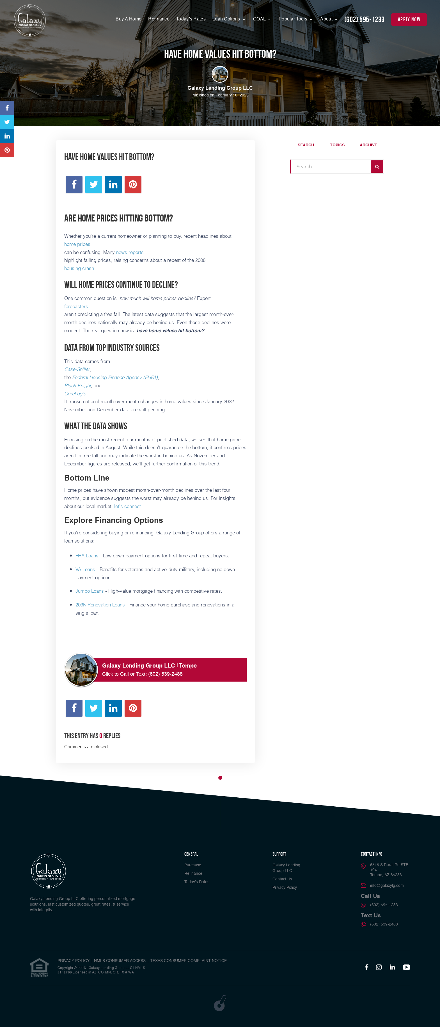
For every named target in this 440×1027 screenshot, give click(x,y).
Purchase (192, 865)
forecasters (76, 306)
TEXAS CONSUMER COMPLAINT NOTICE (188, 961)
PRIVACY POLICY (74, 961)
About (327, 19)
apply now (409, 19)
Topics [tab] (337, 145)
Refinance (158, 19)
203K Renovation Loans (100, 604)
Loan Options (226, 19)
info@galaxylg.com (387, 886)
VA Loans (85, 569)
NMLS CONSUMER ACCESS (120, 961)
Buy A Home (128, 19)
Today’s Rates (191, 19)
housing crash (79, 268)
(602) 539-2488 (165, 674)
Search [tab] (306, 145)
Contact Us (282, 879)
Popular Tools (293, 19)
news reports (130, 252)
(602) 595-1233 (364, 19)
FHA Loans (86, 555)
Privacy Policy (284, 888)
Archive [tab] (368, 145)
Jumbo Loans (89, 590)
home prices (77, 244)
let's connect (127, 506)
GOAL (260, 19)
